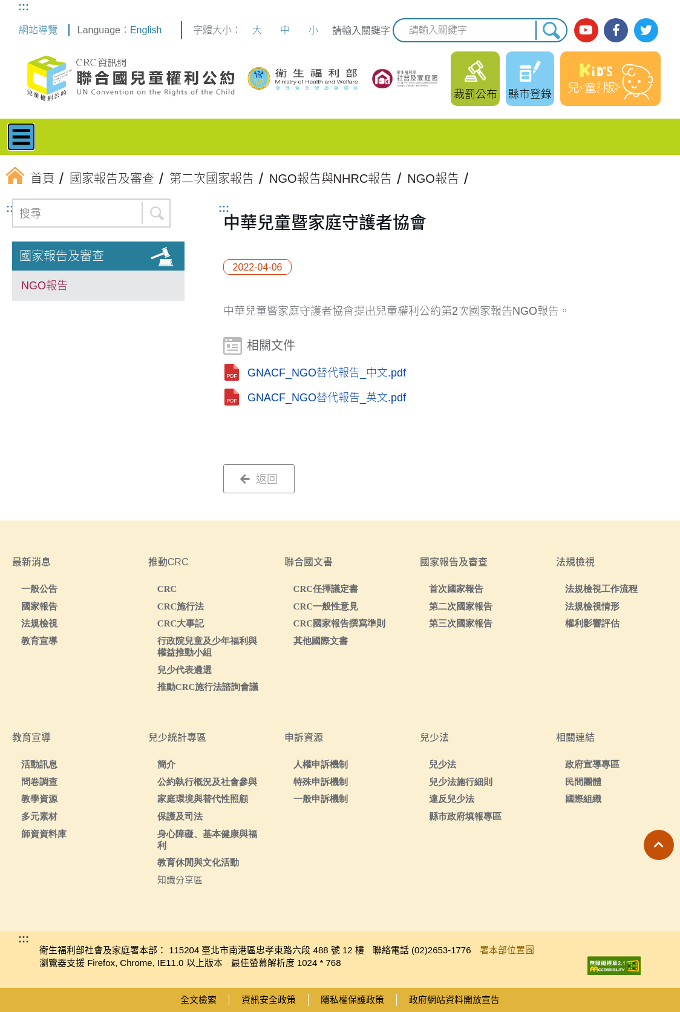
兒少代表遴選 (184, 669)
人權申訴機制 (320, 764)
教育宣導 (39, 640)
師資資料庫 (44, 833)
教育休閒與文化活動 (198, 862)
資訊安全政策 (268, 999)
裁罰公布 (475, 94)
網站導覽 (38, 30)
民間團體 (583, 781)
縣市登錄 (530, 94)
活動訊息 (39, 764)
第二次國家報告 (460, 606)
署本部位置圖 (507, 950)
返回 (259, 479)
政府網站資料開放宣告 (454, 999)
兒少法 (442, 764)
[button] (659, 845)
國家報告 (39, 606)
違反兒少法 (451, 798)
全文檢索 (198, 999)
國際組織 (583, 798)
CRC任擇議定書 (326, 588)
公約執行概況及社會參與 (207, 781)
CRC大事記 (180, 623)
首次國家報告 (456, 588)
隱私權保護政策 (352, 999)
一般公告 (39, 588)
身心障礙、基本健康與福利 (207, 839)
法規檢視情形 (592, 606)
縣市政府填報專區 (465, 816)
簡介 (166, 764)
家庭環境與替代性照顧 (202, 798)
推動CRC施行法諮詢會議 (208, 686)
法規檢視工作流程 (601, 588)
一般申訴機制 (320, 798)
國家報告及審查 (61, 256)
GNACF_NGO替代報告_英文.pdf (326, 398)
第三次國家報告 (460, 623)
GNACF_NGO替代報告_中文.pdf (326, 373)
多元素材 (39, 816)
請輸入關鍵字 (361, 30)
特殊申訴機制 (320, 781)
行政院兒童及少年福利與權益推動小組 (207, 646)
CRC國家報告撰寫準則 (339, 623)
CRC (167, 588)
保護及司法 (180, 816)
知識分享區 (180, 880)
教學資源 (39, 798)
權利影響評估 (592, 623)
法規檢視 (39, 623)
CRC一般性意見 (326, 606)
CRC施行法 (180, 606)
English (146, 30)
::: (23, 7)
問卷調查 (39, 781)
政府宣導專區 (592, 764)
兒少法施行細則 (460, 781)
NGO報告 (44, 286)
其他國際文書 (320, 640)
